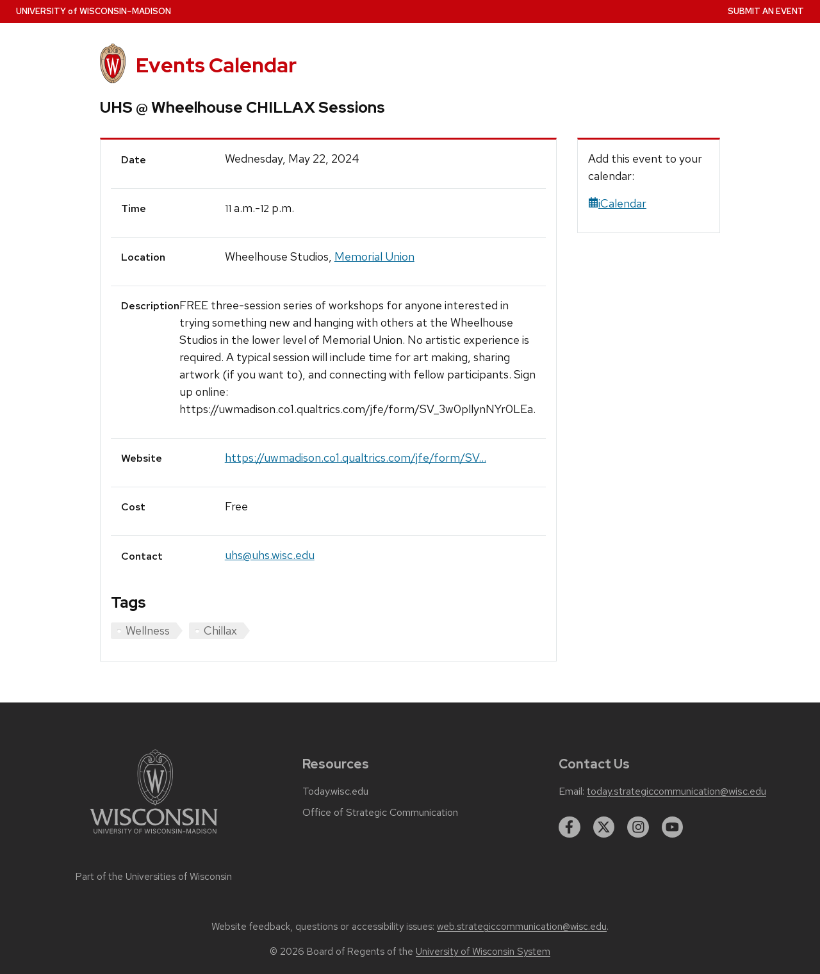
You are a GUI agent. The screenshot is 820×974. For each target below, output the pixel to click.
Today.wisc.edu (335, 791)
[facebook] (569, 827)
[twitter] (604, 827)
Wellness (148, 630)
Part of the (154, 876)
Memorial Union (374, 256)
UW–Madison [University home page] (93, 11)
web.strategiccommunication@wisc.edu (522, 926)
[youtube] (673, 827)
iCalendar (617, 203)
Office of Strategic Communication (380, 812)
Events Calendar (216, 65)
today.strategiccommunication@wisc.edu (676, 791)
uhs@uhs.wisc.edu (270, 555)
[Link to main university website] (154, 836)
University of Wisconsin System (483, 951)
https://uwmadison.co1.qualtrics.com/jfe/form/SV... (355, 457)
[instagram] (638, 827)
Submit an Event (766, 11)
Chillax (220, 630)
